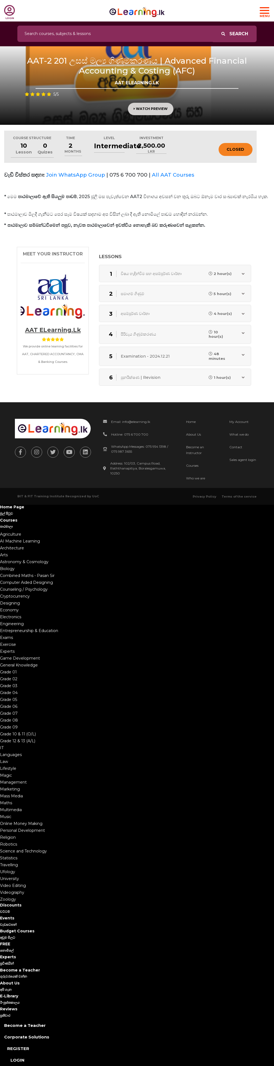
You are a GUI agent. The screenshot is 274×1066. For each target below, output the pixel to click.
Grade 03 (8, 685)
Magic (6, 775)
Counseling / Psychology (24, 589)
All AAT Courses (173, 175)
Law (4, 761)
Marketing (10, 789)
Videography (12, 892)
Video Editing (13, 885)
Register (18, 1048)
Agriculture (10, 534)
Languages (11, 754)
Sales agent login (242, 460)
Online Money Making (21, 823)
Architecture (12, 548)
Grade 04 (9, 692)
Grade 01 (8, 672)
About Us (193, 434)
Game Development (20, 658)
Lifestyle (8, 768)
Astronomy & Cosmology (24, 561)
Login (17, 1060)
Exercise (8, 644)
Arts (4, 554)
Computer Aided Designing (26, 582)
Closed (235, 149)
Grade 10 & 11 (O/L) (18, 734)
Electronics (10, 616)
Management (13, 782)
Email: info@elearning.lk (130, 422)
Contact (235, 447)
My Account (239, 422)
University (9, 878)
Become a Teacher (25, 1025)
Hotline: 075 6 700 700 (129, 434)
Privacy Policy (204, 496)
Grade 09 (9, 727)
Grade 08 (9, 720)
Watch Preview (151, 109)
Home (191, 422)
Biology (7, 568)
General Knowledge (19, 665)
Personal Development (22, 830)
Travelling (9, 864)
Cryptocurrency (15, 596)
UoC (95, 496)
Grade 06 (8, 706)
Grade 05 (8, 699)
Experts (7, 651)
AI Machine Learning (20, 541)
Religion (8, 837)
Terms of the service (239, 496)
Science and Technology (23, 851)
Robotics (8, 844)
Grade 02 (8, 678)
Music (5, 816)
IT (2, 747)
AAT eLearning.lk (53, 329)
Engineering (12, 623)
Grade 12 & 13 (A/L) (17, 740)
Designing (10, 603)
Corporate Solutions (26, 1037)
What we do (239, 434)
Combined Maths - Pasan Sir (27, 575)
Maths (6, 802)
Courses (192, 465)
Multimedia (11, 809)
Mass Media (11, 796)
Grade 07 (9, 713)
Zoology (8, 899)
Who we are (195, 478)
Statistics (8, 858)
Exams (6, 637)
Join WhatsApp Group (75, 175)
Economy (9, 610)
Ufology (7, 871)
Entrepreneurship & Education (29, 630)
